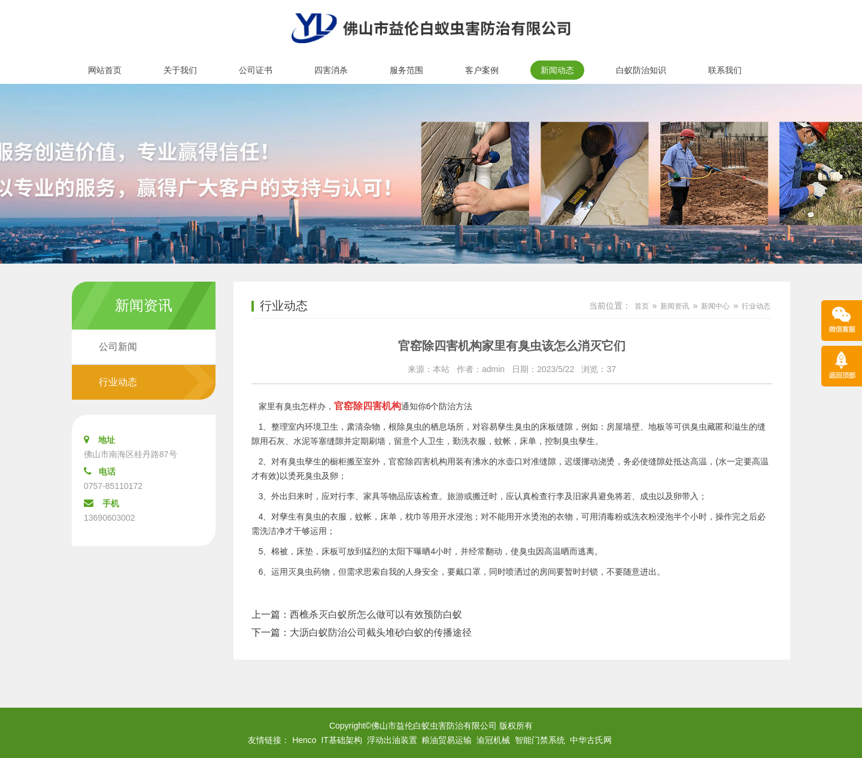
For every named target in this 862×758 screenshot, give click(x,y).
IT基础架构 (341, 740)
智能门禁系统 (540, 740)
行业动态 (118, 382)
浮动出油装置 (392, 740)
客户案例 (482, 70)
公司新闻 (118, 347)
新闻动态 (557, 70)
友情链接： (269, 740)
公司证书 (255, 70)
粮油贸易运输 (446, 740)
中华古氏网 (591, 740)
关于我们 (180, 70)
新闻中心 (715, 306)
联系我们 (725, 70)
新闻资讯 (674, 306)
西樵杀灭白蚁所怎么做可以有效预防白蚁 (376, 614)
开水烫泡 (531, 516)
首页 (642, 306)
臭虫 (296, 461)
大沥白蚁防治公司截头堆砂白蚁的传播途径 (381, 632)
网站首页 (105, 70)
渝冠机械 (493, 740)
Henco (304, 740)
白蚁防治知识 (641, 70)
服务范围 (406, 70)
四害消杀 (331, 70)
